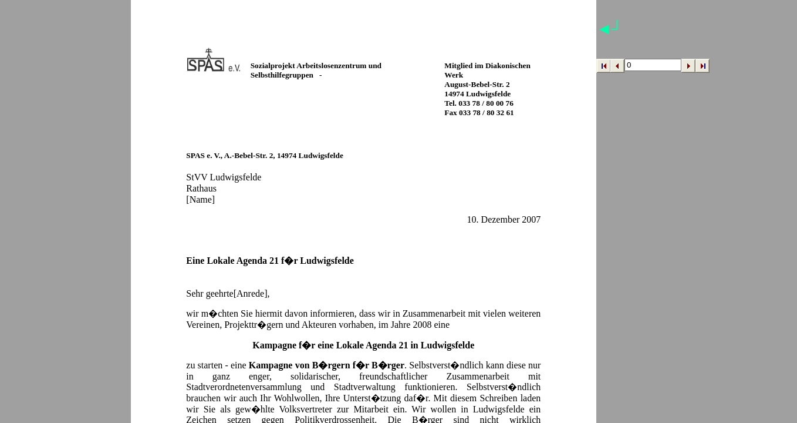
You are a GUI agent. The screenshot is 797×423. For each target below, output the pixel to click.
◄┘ (609, 29)
